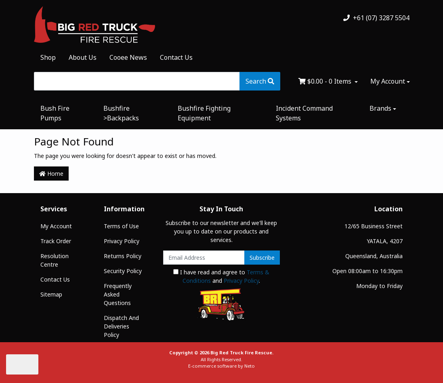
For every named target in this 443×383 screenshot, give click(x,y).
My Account (56, 226)
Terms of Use (121, 226)
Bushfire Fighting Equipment (204, 113)
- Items (325, 81)
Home (51, 173)
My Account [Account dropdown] (387, 81)
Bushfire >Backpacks (121, 113)
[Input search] (137, 81)
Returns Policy (122, 256)
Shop (48, 57)
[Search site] (259, 81)
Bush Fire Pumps (54, 113)
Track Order (55, 241)
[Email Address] (204, 257)
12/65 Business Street (373, 226)
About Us (83, 57)
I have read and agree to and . (221, 276)
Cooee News (128, 57)
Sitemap (51, 294)
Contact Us (176, 57)
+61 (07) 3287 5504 (376, 17)
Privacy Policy (121, 241)
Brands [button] (380, 108)
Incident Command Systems (304, 113)
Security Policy (123, 271)
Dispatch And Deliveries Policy (121, 326)
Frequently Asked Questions (118, 294)
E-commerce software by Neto (221, 366)
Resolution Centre (54, 260)
